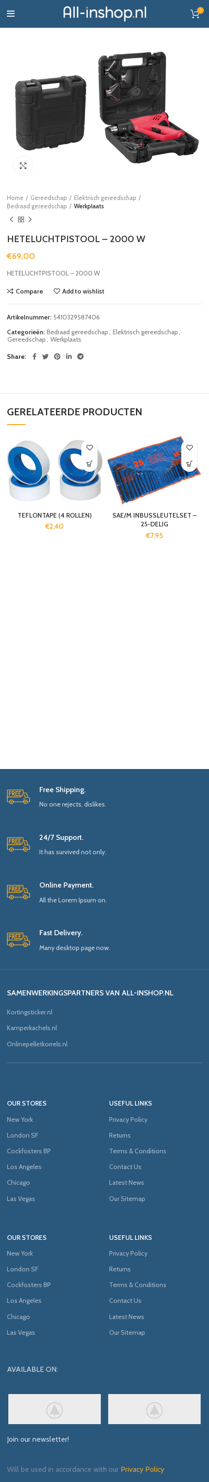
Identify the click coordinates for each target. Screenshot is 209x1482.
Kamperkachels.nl (32, 1028)
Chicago (18, 1182)
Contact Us (125, 1167)
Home (15, 197)
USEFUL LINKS (130, 1103)
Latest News (126, 1182)
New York (20, 1119)
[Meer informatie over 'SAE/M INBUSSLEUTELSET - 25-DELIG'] (189, 464)
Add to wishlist (83, 291)
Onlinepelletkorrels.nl (37, 1044)
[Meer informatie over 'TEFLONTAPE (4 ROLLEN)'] (89, 464)
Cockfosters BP (29, 1151)
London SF (22, 1135)
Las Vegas (21, 1198)
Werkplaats (89, 206)
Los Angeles (24, 1167)
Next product (30, 219)
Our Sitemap (127, 1198)
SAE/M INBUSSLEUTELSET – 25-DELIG (154, 520)
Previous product (11, 219)
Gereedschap (49, 197)
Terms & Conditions (137, 1151)
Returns (120, 1135)
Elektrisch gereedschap (105, 197)
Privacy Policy (128, 1119)
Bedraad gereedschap (37, 206)
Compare (29, 291)
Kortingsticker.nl (29, 1012)
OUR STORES (27, 1103)
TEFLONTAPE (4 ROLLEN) (55, 515)
